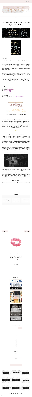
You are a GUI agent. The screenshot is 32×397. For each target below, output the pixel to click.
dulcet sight (29, 395)
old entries (27, 231)
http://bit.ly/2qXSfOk (19, 96)
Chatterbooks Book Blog (7, 395)
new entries (5, 231)
